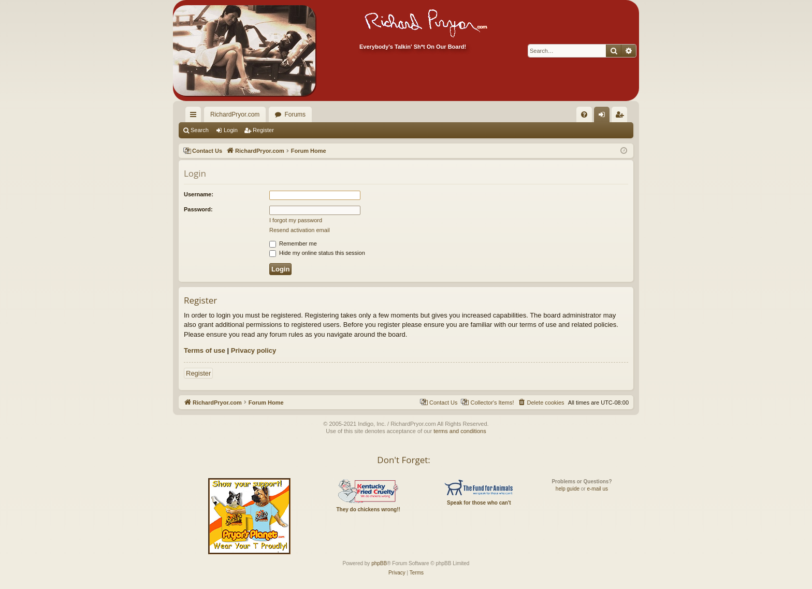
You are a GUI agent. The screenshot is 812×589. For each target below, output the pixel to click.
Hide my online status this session (317, 253)
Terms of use (204, 350)
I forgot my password (295, 220)
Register (263, 130)
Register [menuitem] (621, 116)
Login (231, 130)
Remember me (293, 243)
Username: (198, 194)
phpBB (379, 563)
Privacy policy (253, 350)
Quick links (195, 116)
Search (200, 130)
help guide (567, 489)
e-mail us (597, 489)
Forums (295, 114)
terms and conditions (459, 431)
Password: (198, 209)
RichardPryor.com (234, 114)
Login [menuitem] (604, 116)
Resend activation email (299, 230)
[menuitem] (566, 114)
